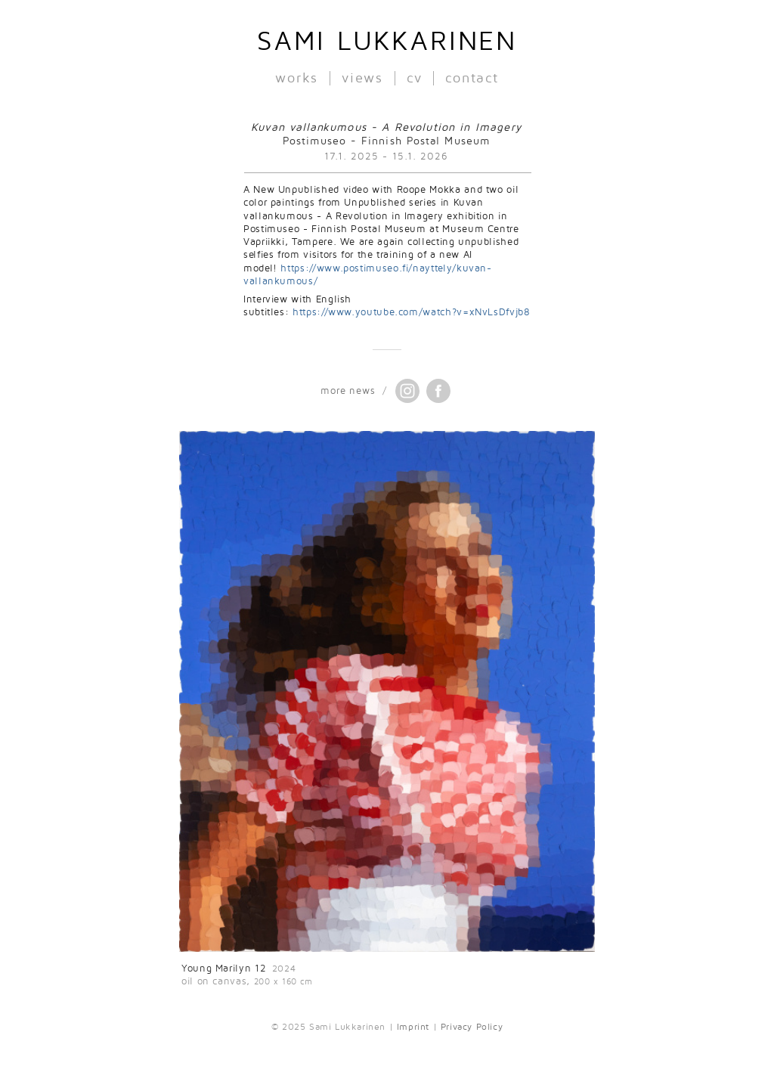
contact (471, 78)
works (296, 78)
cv (415, 78)
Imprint (413, 1027)
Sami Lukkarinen (387, 41)
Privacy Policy (472, 1027)
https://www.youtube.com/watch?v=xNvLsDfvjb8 (412, 312)
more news (347, 391)
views (362, 78)
